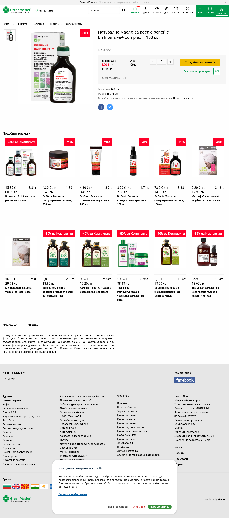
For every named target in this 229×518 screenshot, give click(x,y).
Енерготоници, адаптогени (18, 428)
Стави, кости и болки (72, 412)
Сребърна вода (69, 447)
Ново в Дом (181, 396)
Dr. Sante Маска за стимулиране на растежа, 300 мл (57, 200)
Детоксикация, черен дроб (75, 400)
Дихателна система (14, 460)
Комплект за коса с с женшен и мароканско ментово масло (167, 291)
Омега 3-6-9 (9, 412)
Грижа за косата (126, 415)
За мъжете (9, 440)
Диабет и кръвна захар (73, 408)
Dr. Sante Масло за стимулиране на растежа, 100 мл (169, 200)
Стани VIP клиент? (90, 2)
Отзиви (33, 325)
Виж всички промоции (196, 71)
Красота (122, 403)
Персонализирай (117, 506)
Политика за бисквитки (72, 494)
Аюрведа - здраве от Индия (75, 435)
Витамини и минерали (15, 408)
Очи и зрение (10, 456)
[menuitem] (222, 11)
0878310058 (46, 10)
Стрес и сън (9, 448)
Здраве (7, 396)
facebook (184, 380)
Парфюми (123, 447)
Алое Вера (9, 420)
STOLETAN (123, 396)
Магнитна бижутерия (72, 459)
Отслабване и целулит (73, 420)
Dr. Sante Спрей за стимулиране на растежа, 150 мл (132, 200)
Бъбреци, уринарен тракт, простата (80, 404)
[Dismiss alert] (225, 2)
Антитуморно (68, 432)
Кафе (6, 404)
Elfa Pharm (113, 93)
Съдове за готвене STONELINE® (192, 408)
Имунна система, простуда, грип (21, 416)
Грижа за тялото (126, 423)
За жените (8, 436)
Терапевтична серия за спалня (192, 404)
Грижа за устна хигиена (131, 427)
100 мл (115, 89)
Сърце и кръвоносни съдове (19, 464)
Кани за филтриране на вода (191, 412)
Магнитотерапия (69, 451)
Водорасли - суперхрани (74, 424)
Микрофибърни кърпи (187, 400)
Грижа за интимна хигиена (132, 431)
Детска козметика (128, 451)
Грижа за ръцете (126, 435)
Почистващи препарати (188, 420)
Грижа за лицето (126, 419)
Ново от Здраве (12, 400)
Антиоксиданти (12, 424)
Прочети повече (183, 98)
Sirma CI (222, 499)
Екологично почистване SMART (192, 440)
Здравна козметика (128, 411)
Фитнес (64, 440)
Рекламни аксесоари (186, 432)
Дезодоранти (125, 443)
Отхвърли (139, 506)
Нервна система (12, 444)
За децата (8, 432)
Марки (178, 464)
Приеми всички (159, 506)
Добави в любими (217, 72)
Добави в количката (200, 62)
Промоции (181, 458)
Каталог (179, 447)
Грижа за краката (127, 439)
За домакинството (185, 416)
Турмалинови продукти (73, 455)
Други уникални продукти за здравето (82, 443)
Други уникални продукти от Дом (194, 435)
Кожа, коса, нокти (70, 416)
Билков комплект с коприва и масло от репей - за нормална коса (58, 291)
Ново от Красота (127, 407)
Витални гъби (68, 427)
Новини (179, 453)
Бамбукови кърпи (184, 424)
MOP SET (179, 427)
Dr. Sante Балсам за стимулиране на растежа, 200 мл (94, 200)
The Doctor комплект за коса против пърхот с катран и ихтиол (205, 291)
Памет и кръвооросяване (17, 452)
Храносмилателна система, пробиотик (82, 396)
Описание (10, 325)
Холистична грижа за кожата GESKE (138, 454)
